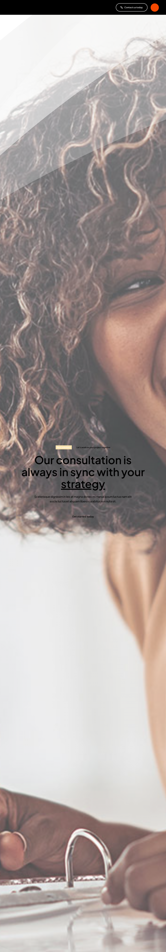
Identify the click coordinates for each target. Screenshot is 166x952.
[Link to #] (155, 7)
